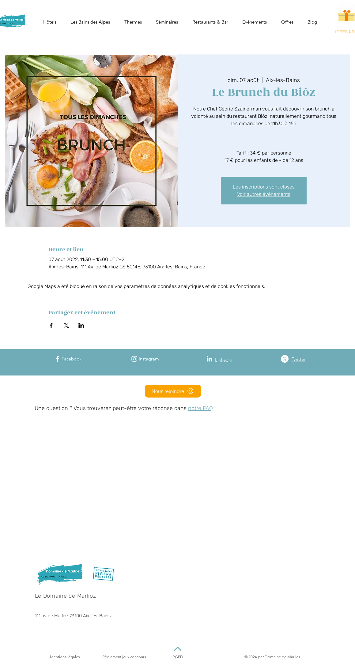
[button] (49, 22)
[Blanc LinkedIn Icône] (209, 359)
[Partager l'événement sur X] (66, 325)
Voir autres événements (263, 194)
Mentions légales (65, 657)
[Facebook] (57, 359)
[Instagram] (134, 359)
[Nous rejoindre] (173, 391)
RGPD (177, 657)
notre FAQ (200, 408)
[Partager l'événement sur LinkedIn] (81, 325)
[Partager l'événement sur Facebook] (51, 325)
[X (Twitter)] (285, 359)
